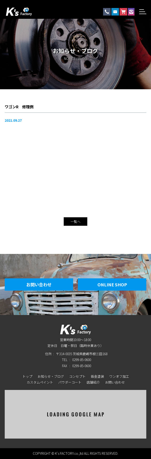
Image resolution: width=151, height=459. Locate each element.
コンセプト (77, 376)
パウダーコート (69, 382)
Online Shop (112, 284)
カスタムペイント (40, 382)
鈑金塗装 (97, 376)
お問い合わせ (39, 284)
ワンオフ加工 (119, 376)
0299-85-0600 (81, 359)
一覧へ (75, 221)
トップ (27, 376)
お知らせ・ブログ (51, 376)
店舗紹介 (93, 382)
